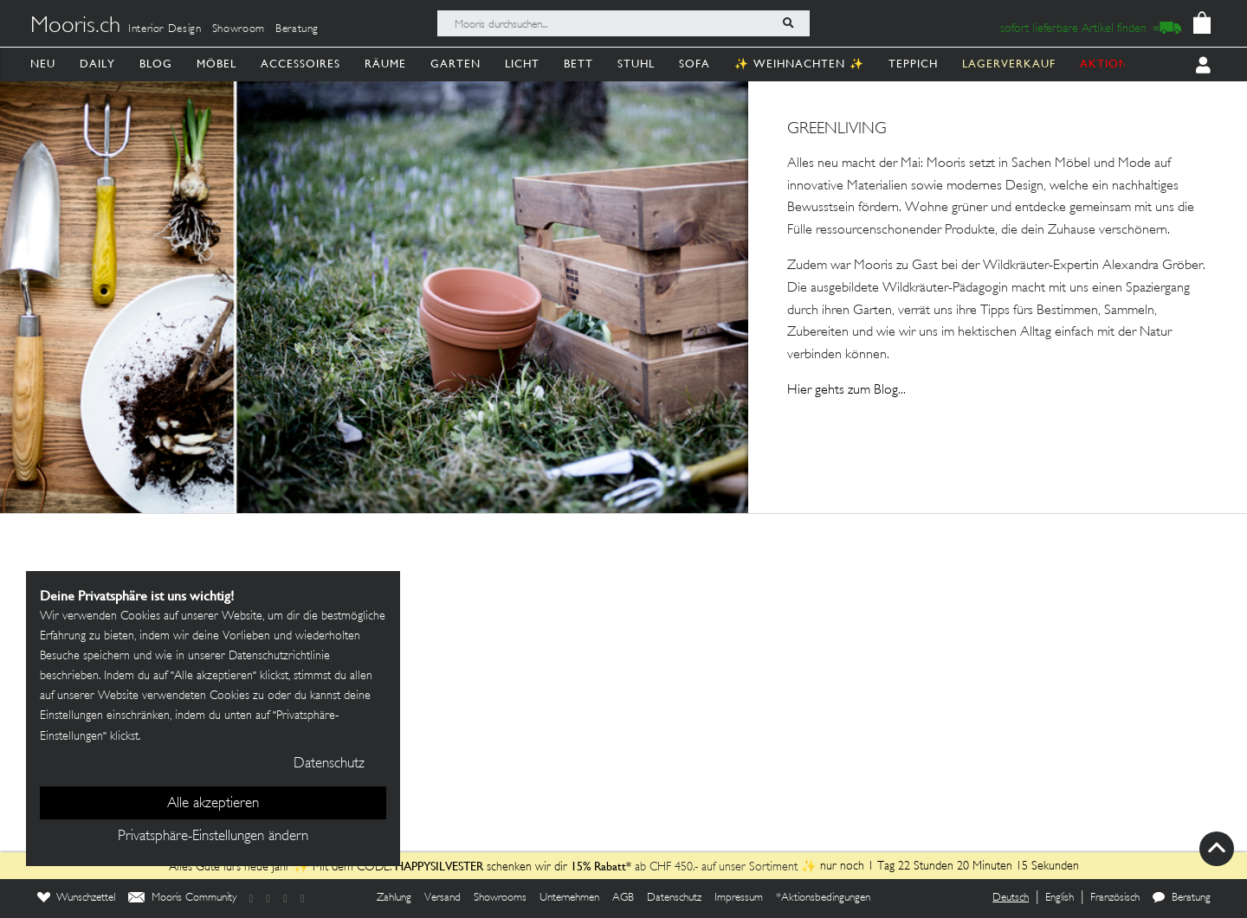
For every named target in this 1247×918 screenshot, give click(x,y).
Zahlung (394, 898)
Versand (442, 898)
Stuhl (636, 63)
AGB (623, 898)
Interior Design (165, 29)
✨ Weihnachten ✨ (799, 63)
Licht (522, 63)
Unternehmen (569, 898)
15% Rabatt (598, 866)
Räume (385, 63)
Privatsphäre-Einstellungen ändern (213, 837)
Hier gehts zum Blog (842, 390)
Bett (578, 63)
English (1059, 898)
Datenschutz (674, 898)
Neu (42, 63)
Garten (455, 63)
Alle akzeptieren (213, 804)
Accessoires (300, 63)
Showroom (238, 29)
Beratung (297, 29)
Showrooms (500, 898)
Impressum (738, 898)
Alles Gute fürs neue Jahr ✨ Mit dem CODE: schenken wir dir (370, 867)
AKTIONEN (1112, 63)
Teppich (913, 63)
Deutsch (1010, 898)
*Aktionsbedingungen (823, 898)
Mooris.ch (75, 27)
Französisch (1115, 898)
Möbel (216, 63)
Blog (155, 63)
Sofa (694, 63)
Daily (97, 63)
